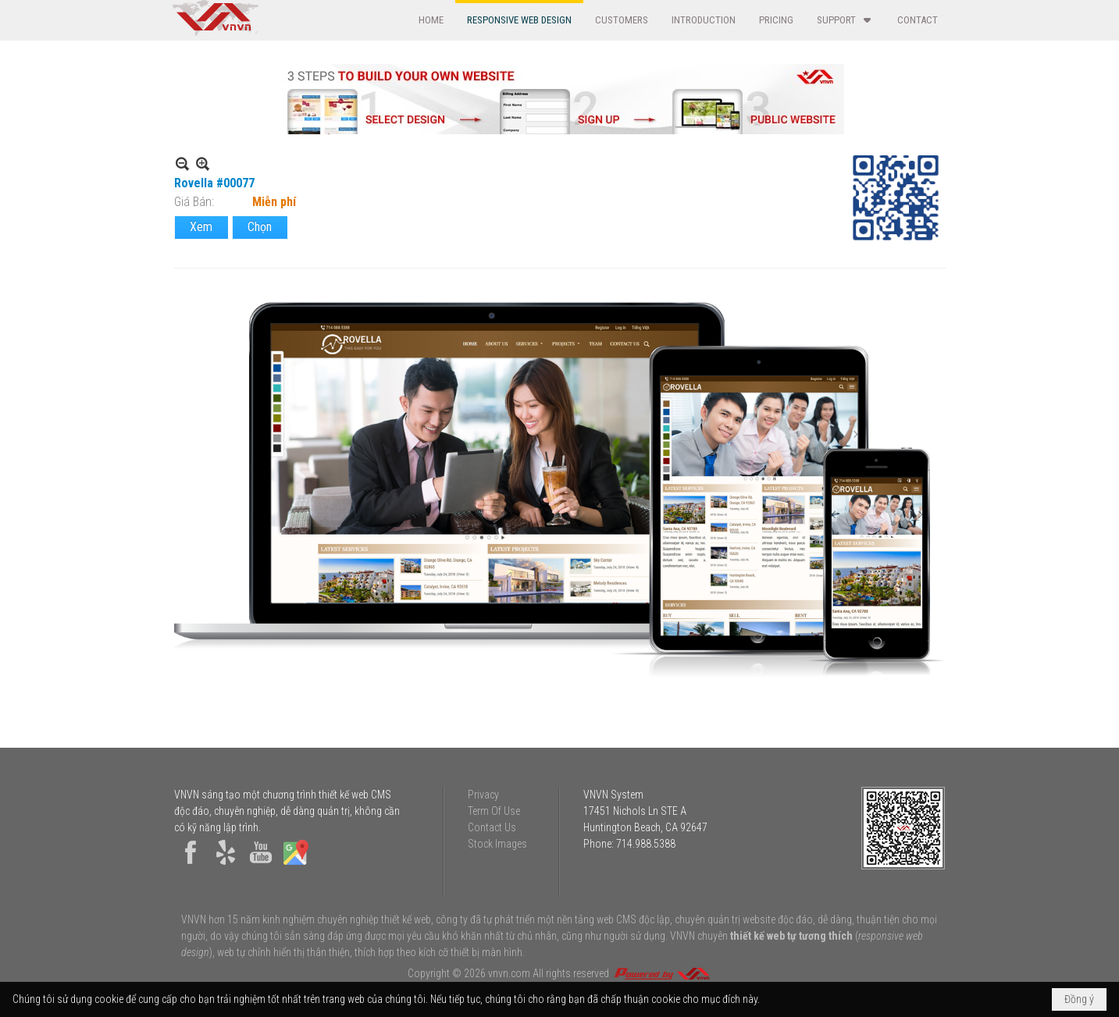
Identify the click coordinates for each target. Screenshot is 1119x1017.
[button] (845, 20)
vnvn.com (509, 973)
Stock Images (497, 843)
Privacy (483, 794)
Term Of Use (494, 811)
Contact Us (492, 827)
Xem (201, 226)
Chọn (260, 226)
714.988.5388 (645, 843)
